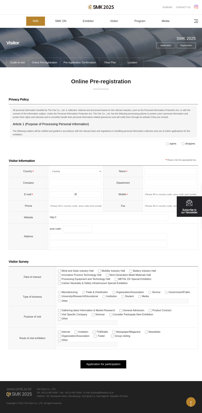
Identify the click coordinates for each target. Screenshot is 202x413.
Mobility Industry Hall (113, 270)
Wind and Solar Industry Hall (78, 270)
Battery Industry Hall (144, 270)
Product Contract (161, 310)
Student (129, 296)
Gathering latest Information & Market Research (88, 310)
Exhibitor (88, 21)
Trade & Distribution (97, 292)
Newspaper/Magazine (128, 331)
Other (65, 301)
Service (156, 292)
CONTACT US (183, 7)
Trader (101, 336)
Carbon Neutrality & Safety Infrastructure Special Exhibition (95, 283)
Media (165, 21)
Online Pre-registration (44, 62)
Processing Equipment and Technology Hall (86, 279)
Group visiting (122, 336)
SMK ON (60, 21)
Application (165, 45)
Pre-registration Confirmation (80, 62)
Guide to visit (17, 62)
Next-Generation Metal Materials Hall (130, 275)
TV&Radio (102, 331)
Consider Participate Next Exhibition (133, 314)
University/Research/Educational (80, 296)
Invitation (83, 331)
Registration (186, 45)
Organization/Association (130, 292)
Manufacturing (69, 292)
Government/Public (179, 292)
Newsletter (155, 331)
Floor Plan (110, 62)
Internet (66, 331)
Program (139, 21)
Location (132, 62)
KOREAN (167, 7)
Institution (111, 296)
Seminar (100, 314)
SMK (36, 21)
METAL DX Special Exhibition (134, 279)
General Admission (133, 310)
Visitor (114, 21)
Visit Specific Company (74, 314)
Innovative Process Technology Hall (81, 275)
